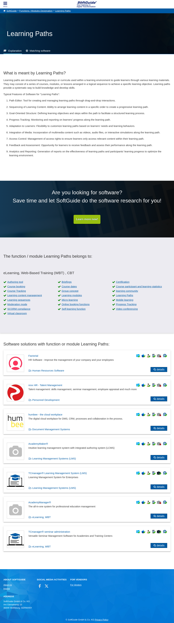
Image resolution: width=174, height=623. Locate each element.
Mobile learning (124, 299)
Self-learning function (74, 308)
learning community (127, 291)
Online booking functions (76, 304)
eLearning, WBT (41, 517)
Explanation (15, 50)
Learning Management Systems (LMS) (54, 458)
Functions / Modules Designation (36, 11)
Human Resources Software (48, 370)
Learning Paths (63, 11)
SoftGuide (11, 11)
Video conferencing (127, 308)
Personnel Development (45, 399)
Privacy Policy (101, 619)
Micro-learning (70, 299)
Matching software (40, 50)
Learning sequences (18, 299)
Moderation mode (17, 304)
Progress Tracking (126, 304)
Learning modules (72, 295)
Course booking (16, 286)
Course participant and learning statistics (139, 286)
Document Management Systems (51, 429)
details (160, 369)
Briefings (67, 282)
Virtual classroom (17, 313)
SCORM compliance (18, 308)
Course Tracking (16, 291)
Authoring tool (15, 282)
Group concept (70, 291)
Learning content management (24, 295)
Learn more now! (87, 219)
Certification (122, 282)
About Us (7, 585)
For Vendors (76, 585)
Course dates (69, 286)
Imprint (6, 589)
